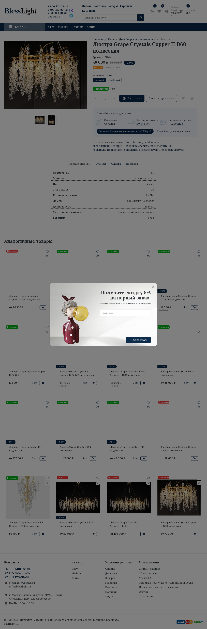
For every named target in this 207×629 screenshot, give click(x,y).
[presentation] (125, 325)
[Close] (153, 286)
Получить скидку (138, 339)
